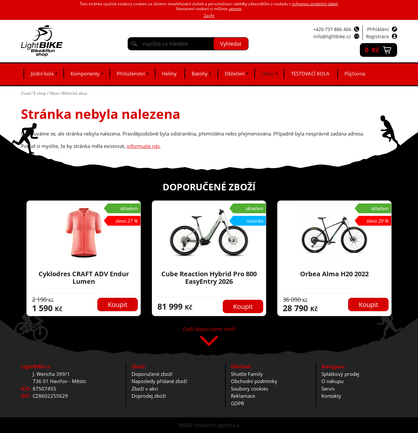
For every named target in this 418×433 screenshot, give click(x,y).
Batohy (200, 73)
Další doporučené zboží (209, 329)
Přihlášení (378, 29)
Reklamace (243, 396)
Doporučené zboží (152, 374)
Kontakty (331, 396)
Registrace (377, 36)
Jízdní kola (42, 73)
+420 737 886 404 (332, 29)
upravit (235, 8)
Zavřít (209, 15)
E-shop (40, 93)
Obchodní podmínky (254, 381)
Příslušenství (131, 73)
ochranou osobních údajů (315, 4)
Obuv (268, 73)
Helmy (169, 73)
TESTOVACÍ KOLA (310, 73)
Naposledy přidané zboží (159, 381)
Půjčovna (355, 73)
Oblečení (235, 73)
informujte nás (143, 146)
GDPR (237, 403)
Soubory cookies (249, 388)
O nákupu (332, 381)
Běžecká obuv (74, 93)
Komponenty (85, 73)
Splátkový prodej (340, 374)
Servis (328, 388)
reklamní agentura (216, 425)
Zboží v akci (145, 388)
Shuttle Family (247, 374)
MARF (186, 425)
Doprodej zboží (149, 396)
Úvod (25, 93)
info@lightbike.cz (332, 36)
